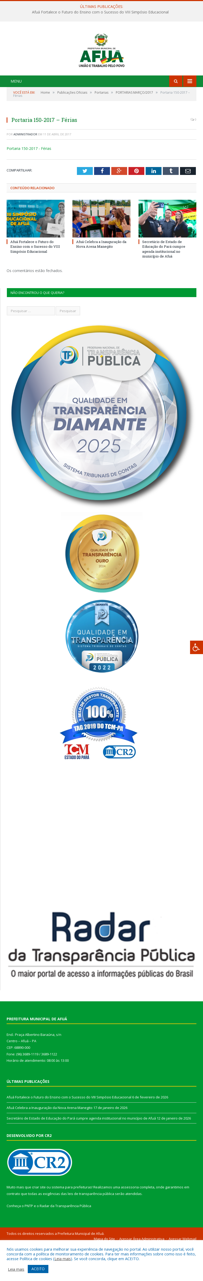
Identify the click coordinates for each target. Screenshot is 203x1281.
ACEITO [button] (38, 1268)
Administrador (25, 170)
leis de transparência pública (91, 1229)
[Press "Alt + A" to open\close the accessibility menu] (196, 647)
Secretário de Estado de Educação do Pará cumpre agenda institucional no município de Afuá (163, 284)
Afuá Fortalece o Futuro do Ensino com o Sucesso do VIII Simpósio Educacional (100, 12)
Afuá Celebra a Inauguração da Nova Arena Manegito (101, 280)
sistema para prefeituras (72, 1223)
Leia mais (62, 1258)
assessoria (130, 1223)
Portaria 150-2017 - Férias (29, 184)
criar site (39, 1223)
